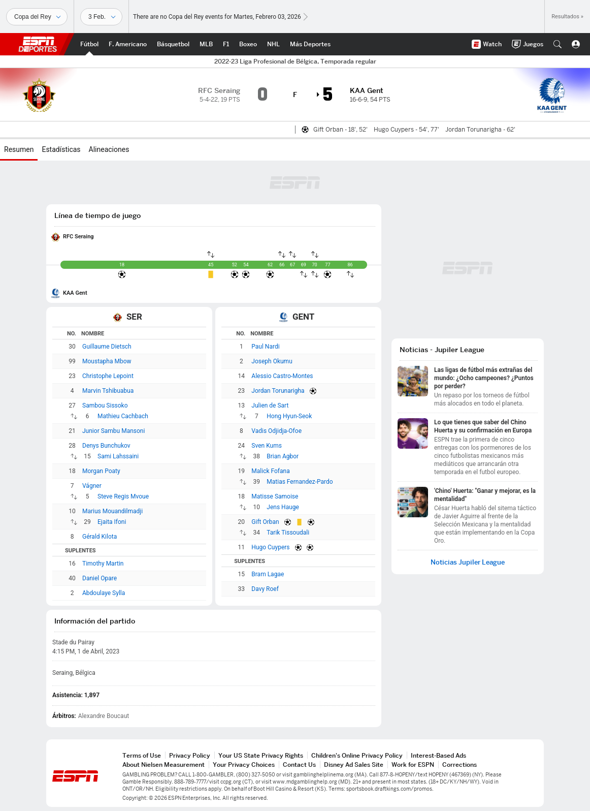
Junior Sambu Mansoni (113, 430)
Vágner (92, 485)
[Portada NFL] (128, 44)
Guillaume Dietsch (107, 346)
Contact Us (299, 764)
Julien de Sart (269, 405)
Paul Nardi (265, 346)
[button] (557, 44)
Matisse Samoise (274, 496)
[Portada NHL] (273, 44)
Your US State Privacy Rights (260, 755)
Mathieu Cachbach (122, 416)
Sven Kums (266, 445)
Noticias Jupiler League (468, 562)
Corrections (459, 764)
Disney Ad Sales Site (353, 764)
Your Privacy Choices (244, 764)
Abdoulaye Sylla (103, 593)
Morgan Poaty (101, 471)
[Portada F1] (226, 44)
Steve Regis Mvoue (123, 496)
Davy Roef (265, 588)
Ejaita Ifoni (111, 521)
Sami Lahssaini (118, 456)
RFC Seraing (78, 236)
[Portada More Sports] (310, 44)
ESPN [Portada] (37, 44)
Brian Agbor (283, 456)
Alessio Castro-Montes (282, 376)
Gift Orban (265, 521)
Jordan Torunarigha (277, 390)
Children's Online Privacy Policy (357, 755)
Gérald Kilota (99, 536)
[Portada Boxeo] (248, 44)
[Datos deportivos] (101, 17)
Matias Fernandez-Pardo (300, 481)
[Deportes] (37, 17)
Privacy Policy (189, 755)
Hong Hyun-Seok (289, 416)
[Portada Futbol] (89, 44)
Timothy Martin (102, 563)
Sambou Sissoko (105, 405)
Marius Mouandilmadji (112, 511)
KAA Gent (75, 293)
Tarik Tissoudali (288, 532)
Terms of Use (141, 755)
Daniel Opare (99, 578)
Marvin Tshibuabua (108, 390)
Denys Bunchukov (106, 445)
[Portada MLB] (206, 44)
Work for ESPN (412, 764)
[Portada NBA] (173, 44)
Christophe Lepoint (108, 376)
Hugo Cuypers (270, 547)
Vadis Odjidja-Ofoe (276, 430)
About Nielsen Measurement (163, 764)
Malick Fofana (270, 471)
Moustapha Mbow (107, 361)
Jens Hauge (283, 507)
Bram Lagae (267, 574)
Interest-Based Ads (438, 755)
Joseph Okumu (271, 361)
